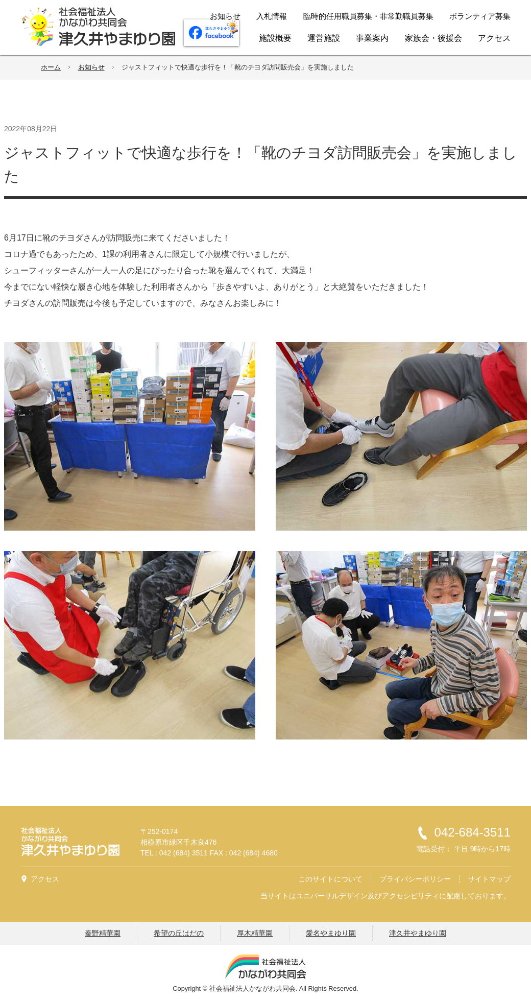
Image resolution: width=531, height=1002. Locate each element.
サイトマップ (489, 878)
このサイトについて (330, 878)
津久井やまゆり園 (417, 933)
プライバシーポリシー (415, 878)
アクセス (45, 878)
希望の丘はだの (179, 933)
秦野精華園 (102, 933)
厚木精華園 (255, 933)
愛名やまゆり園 (331, 933)
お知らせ (91, 67)
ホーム (51, 67)
